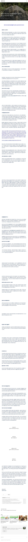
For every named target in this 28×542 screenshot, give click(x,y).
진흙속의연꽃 (3, 497)
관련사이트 (2, 537)
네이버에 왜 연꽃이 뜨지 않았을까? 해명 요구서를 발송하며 (9, 499)
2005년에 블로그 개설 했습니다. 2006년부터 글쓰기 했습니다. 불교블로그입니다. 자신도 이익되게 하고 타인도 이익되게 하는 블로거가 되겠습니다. (12, 529)
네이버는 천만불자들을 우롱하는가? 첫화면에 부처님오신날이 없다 (10, 500)
